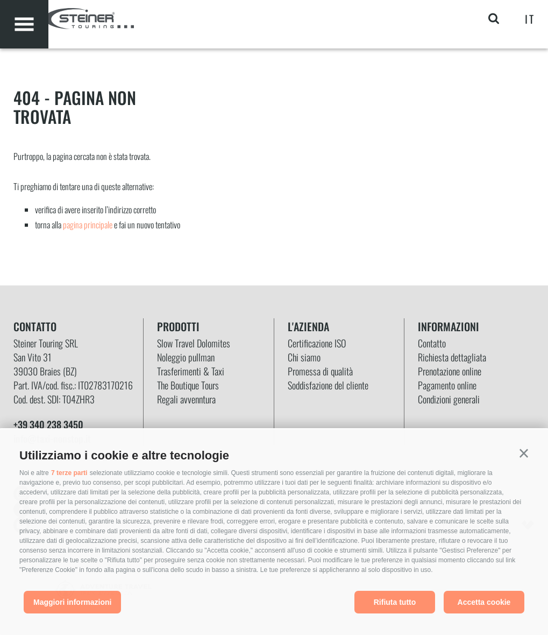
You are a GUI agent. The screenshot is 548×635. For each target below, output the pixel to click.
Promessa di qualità (320, 371)
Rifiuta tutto (395, 602)
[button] (524, 453)
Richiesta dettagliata (452, 357)
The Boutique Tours (188, 385)
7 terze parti (69, 473)
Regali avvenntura (186, 399)
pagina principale (87, 224)
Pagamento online (447, 385)
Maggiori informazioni (72, 602)
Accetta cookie (484, 602)
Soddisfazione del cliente (328, 385)
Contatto (432, 343)
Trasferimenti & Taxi (190, 371)
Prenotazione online (449, 371)
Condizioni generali (449, 399)
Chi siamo (304, 357)
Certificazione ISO (317, 343)
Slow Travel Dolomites (193, 343)
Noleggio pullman (186, 357)
